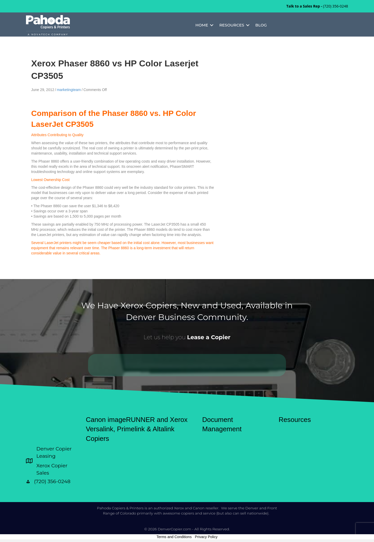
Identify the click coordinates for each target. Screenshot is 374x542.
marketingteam (69, 90)
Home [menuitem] (201, 25)
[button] (211, 25)
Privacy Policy (206, 537)
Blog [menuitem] (261, 25)
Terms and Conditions (174, 537)
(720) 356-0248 (335, 6)
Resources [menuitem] (231, 25)
